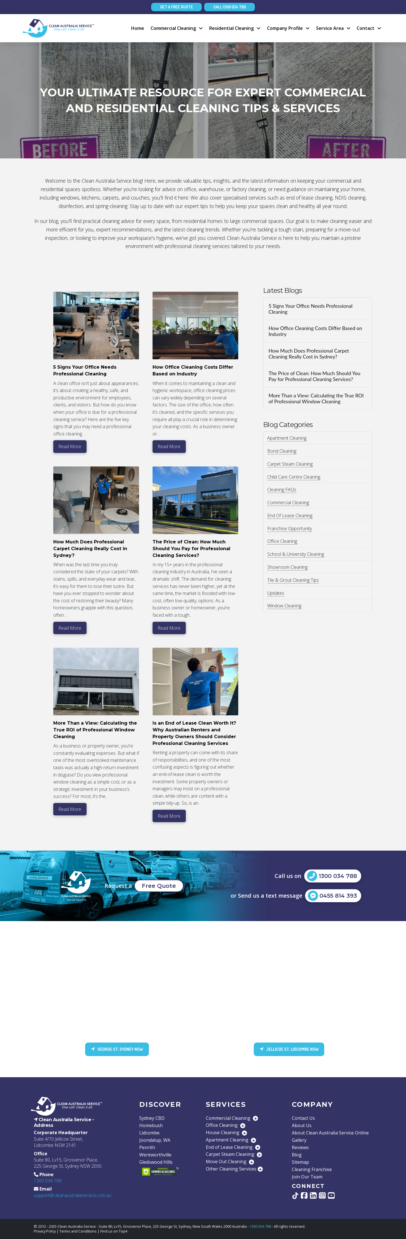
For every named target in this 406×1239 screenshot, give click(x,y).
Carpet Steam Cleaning (290, 464)
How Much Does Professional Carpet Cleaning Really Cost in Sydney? (308, 354)
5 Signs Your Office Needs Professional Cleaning (310, 309)
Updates (275, 593)
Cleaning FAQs (281, 489)
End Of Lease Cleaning (289, 515)
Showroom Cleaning (287, 567)
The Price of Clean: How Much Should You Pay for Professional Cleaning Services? (314, 376)
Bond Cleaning (281, 451)
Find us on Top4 (113, 1231)
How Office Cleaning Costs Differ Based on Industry (315, 331)
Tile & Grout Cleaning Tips (293, 580)
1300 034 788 (47, 1181)
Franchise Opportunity (289, 528)
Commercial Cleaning (288, 502)
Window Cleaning (284, 606)
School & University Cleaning (295, 554)
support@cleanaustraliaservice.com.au (72, 1195)
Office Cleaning (282, 541)
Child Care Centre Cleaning (293, 477)
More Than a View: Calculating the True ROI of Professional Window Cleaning (315, 398)
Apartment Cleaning (286, 438)
